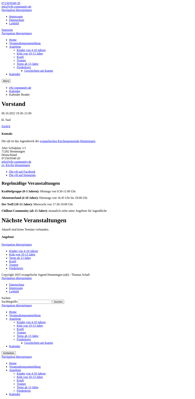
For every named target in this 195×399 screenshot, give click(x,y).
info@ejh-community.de (16, 6)
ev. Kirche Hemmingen (16, 165)
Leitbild (14, 23)
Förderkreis (16, 268)
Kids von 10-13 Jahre (22, 254)
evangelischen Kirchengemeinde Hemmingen (67, 141)
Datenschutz (16, 20)
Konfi (12, 261)
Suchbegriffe (9, 301)
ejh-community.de (20, 87)
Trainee (13, 264)
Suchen (58, 301)
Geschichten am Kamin (38, 342)
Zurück (6, 126)
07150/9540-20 (11, 3)
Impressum (16, 16)
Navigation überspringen (17, 10)
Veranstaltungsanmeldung (25, 315)
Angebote (15, 318)
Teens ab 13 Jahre (20, 258)
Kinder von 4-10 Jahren (23, 251)
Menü (6, 81)
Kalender (14, 91)
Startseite (7, 29)
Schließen (8, 353)
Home (13, 312)
